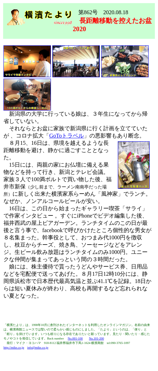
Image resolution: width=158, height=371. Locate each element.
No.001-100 (75, 338)
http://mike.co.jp (13, 347)
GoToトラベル (66, 136)
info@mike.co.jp (38, 347)
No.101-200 (96, 338)
